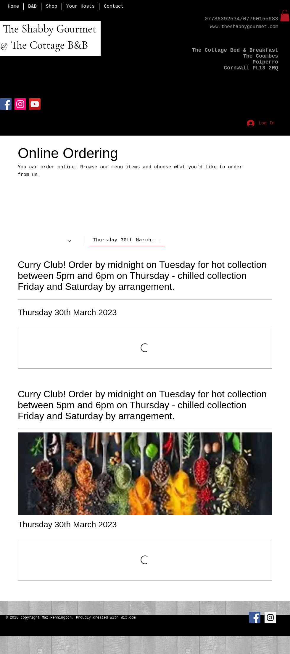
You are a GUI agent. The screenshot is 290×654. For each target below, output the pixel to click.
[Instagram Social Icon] (270, 617)
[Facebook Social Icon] (254, 617)
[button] (285, 15)
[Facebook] (6, 104)
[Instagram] (20, 104)
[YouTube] (35, 104)
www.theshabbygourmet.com (244, 27)
